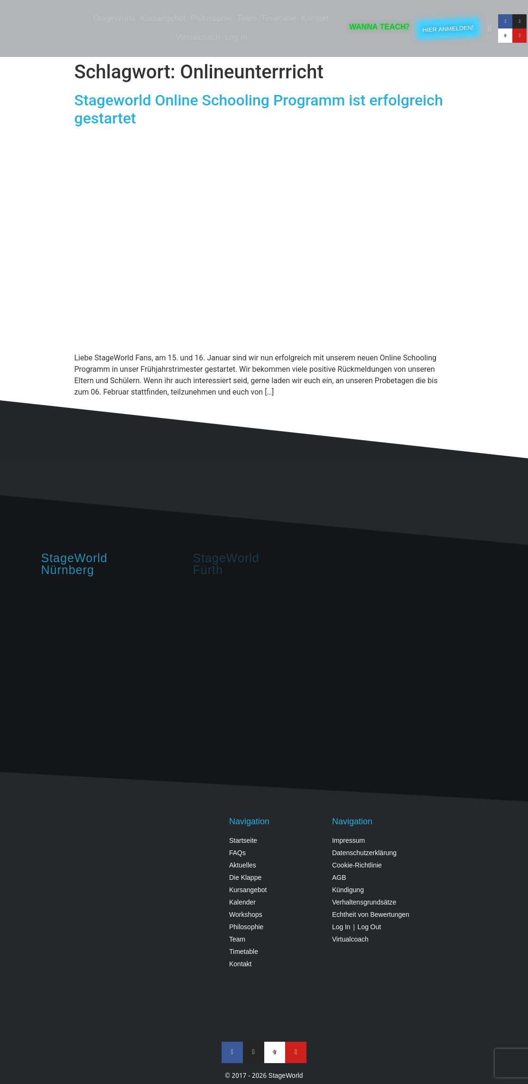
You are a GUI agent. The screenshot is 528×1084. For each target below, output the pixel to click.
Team (247, 19)
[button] (489, 28)
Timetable (278, 19)
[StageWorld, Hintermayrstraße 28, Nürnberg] (112, 661)
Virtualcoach (198, 38)
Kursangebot (162, 19)
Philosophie (211, 19)
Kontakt (315, 19)
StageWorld (114, 19)
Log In (236, 38)
